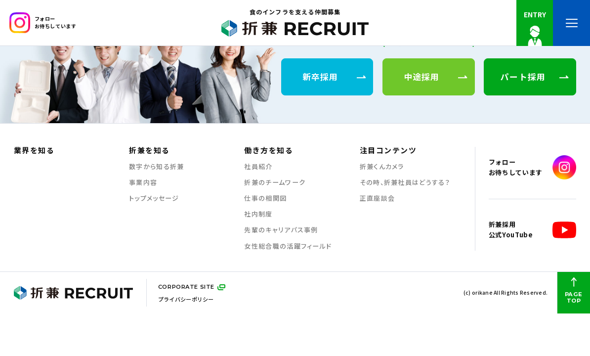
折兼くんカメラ (382, 166)
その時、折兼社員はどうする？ (405, 182)
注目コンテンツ (388, 150)
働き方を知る (268, 150)
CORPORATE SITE (186, 286)
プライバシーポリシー (186, 299)
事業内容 (143, 182)
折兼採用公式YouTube (532, 230)
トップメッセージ (154, 198)
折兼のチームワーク (274, 182)
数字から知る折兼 (156, 166)
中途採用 (435, 77)
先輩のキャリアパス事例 (281, 229)
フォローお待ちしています (42, 22)
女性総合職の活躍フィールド (288, 246)
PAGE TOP (574, 290)
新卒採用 (334, 77)
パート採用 (535, 77)
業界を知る (34, 150)
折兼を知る (149, 150)
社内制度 (258, 214)
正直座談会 (377, 198)
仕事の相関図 (265, 198)
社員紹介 (258, 166)
